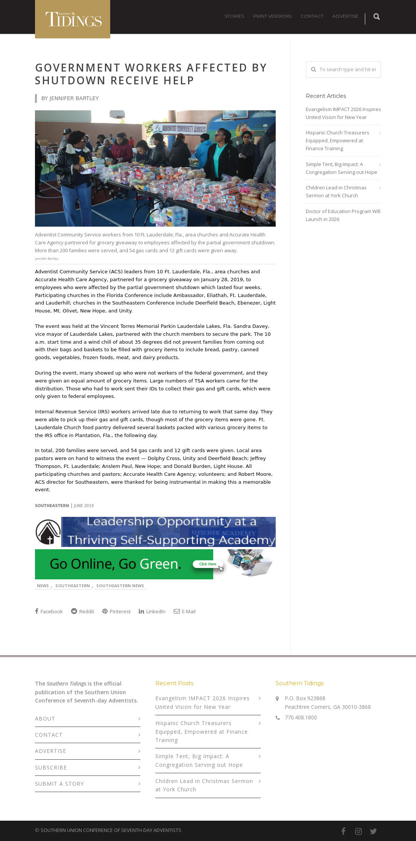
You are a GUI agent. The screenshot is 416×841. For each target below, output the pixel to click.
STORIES (234, 16)
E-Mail (185, 611)
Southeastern (72, 585)
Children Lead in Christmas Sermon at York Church (336, 191)
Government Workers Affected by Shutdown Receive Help (151, 73)
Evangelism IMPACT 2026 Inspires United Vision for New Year (343, 113)
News (43, 585)
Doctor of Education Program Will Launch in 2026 (343, 215)
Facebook (49, 611)
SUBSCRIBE (51, 767)
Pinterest (116, 611)
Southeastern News (120, 585)
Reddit (82, 611)
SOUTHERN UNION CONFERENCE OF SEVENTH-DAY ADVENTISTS (111, 830)
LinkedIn (152, 611)
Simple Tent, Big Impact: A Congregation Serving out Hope (341, 168)
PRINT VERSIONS (272, 16)
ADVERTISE (345, 16)
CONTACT (312, 16)
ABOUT (45, 718)
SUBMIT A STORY (59, 783)
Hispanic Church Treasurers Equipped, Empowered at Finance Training (337, 140)
